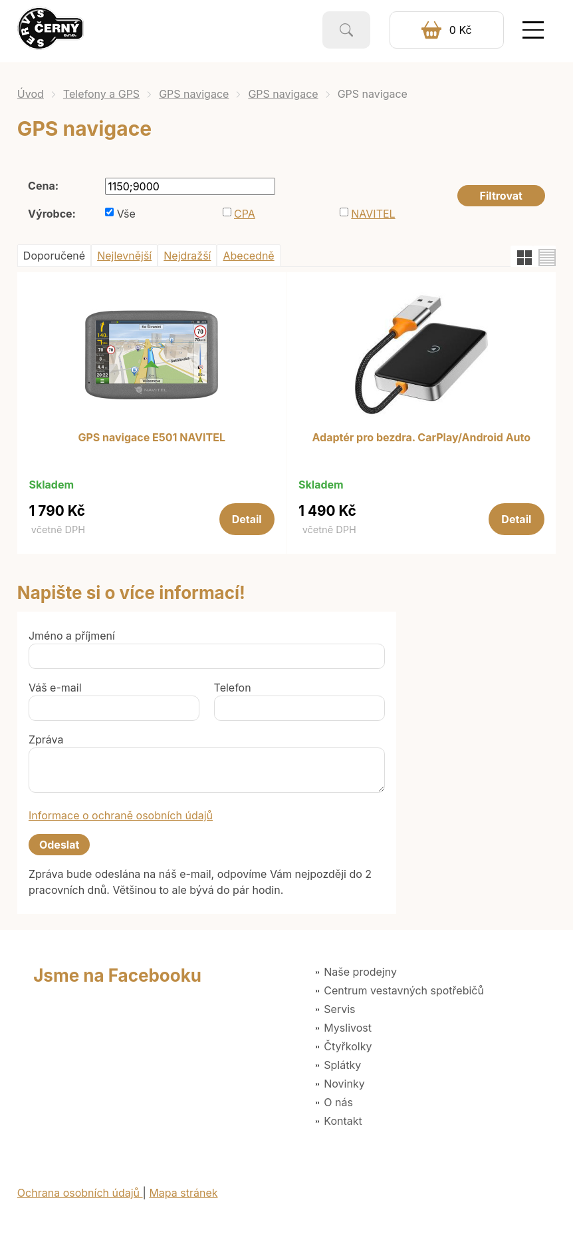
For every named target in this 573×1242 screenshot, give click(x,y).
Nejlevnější (124, 255)
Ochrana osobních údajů (80, 1192)
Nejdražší (187, 255)
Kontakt (343, 1121)
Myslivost (348, 1027)
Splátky (342, 1065)
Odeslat (59, 844)
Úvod (30, 94)
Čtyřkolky (348, 1046)
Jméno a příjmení (72, 635)
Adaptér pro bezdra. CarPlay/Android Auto (421, 438)
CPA (244, 213)
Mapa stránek (183, 1192)
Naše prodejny (360, 971)
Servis (339, 1009)
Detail (247, 519)
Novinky (344, 1083)
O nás (338, 1102)
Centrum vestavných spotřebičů (404, 990)
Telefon (232, 687)
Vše (126, 213)
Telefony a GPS (101, 94)
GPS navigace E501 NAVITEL (151, 438)
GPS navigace (194, 94)
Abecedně (248, 255)
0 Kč (460, 30)
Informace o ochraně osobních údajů (121, 815)
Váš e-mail (55, 687)
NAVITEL (373, 213)
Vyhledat (346, 30)
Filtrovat (501, 195)
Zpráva (46, 739)
